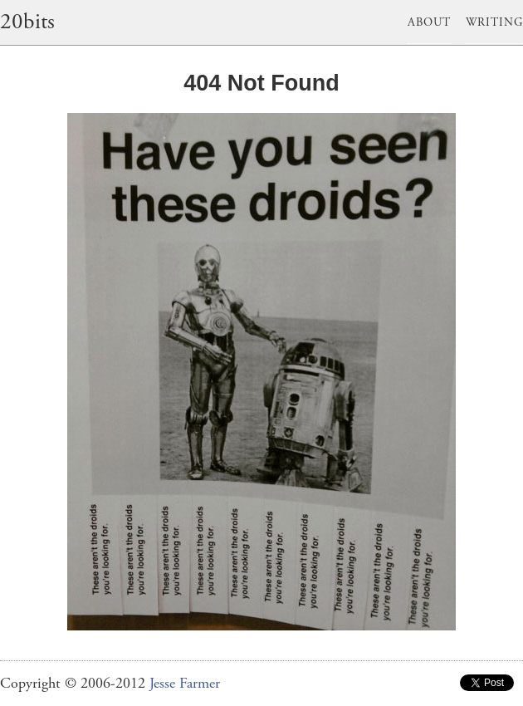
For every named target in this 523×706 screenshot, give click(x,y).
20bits (27, 22)
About (429, 22)
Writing (494, 22)
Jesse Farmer (184, 683)
